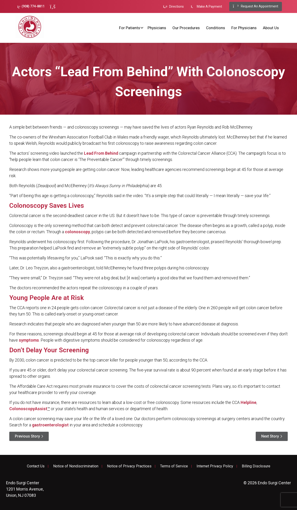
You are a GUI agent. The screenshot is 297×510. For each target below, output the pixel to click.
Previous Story (27, 436)
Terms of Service (174, 466)
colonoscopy (77, 231)
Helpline (248, 402)
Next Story (270, 436)
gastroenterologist (50, 424)
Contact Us (36, 466)
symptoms (29, 340)
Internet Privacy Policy (215, 466)
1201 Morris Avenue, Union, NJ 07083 (25, 489)
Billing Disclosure (256, 466)
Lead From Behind (101, 153)
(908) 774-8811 (31, 6)
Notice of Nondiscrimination (75, 466)
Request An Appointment (255, 6)
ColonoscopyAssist (28, 408)
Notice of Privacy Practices (129, 466)
